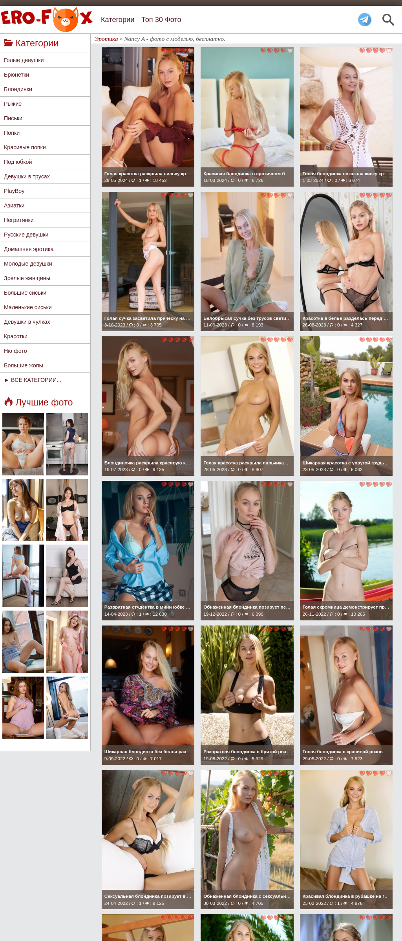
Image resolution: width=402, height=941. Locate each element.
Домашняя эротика (28, 249)
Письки (13, 118)
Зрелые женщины (27, 278)
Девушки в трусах (27, 176)
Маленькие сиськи (28, 307)
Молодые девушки (28, 263)
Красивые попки (25, 147)
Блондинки (18, 89)
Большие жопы (23, 365)
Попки (12, 133)
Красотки (15, 336)
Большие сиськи (25, 293)
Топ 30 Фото (161, 20)
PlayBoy (14, 191)
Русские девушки (26, 234)
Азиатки (14, 205)
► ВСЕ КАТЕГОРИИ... (32, 380)
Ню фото (15, 351)
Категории (117, 20)
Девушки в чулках (27, 322)
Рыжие (13, 104)
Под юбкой (18, 162)
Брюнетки (16, 75)
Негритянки (19, 220)
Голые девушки (24, 60)
